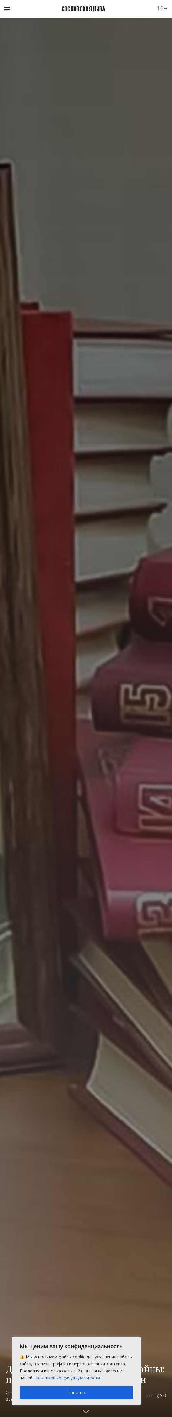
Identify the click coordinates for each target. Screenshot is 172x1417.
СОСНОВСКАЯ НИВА (83, 9)
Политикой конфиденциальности (66, 1378)
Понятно (76, 1392)
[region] (76, 1371)
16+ (162, 8)
